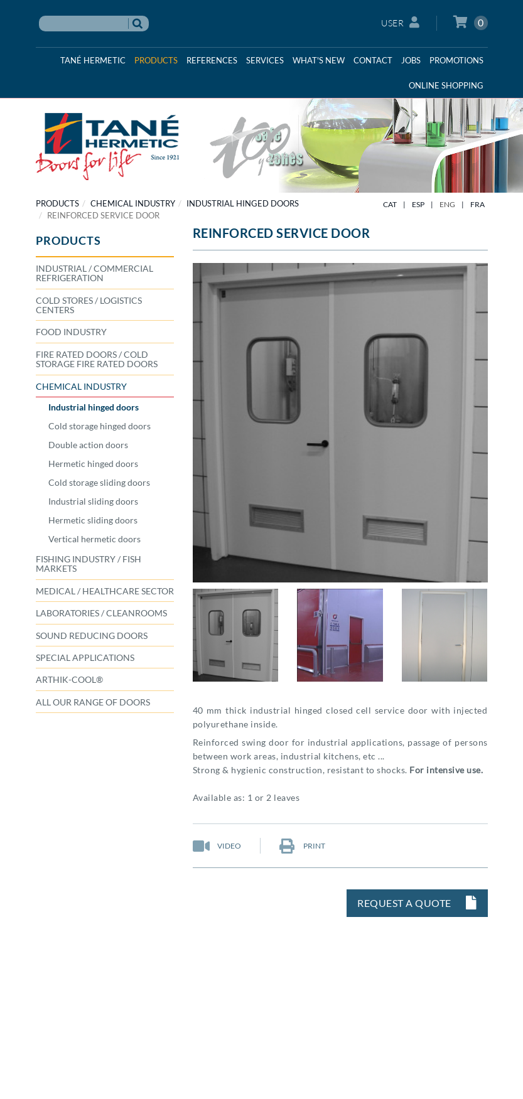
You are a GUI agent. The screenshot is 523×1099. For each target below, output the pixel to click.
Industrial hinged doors (242, 203)
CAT (390, 204)
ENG (447, 204)
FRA (477, 204)
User (400, 22)
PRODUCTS (57, 203)
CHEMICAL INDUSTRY (132, 203)
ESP (418, 204)
